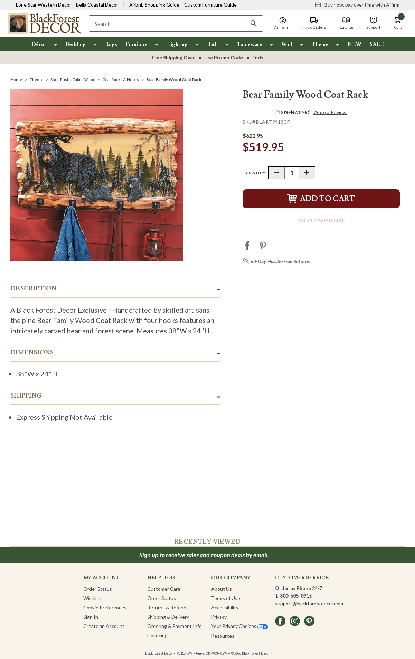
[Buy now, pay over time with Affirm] (357, 5)
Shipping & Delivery (168, 617)
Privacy (219, 617)
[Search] (254, 23)
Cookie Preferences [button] (104, 607)
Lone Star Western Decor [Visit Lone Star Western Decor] (43, 5)
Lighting (177, 44)
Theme (320, 44)
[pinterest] (309, 621)
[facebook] (280, 621)
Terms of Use (225, 598)
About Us (221, 589)
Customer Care (163, 589)
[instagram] (295, 621)
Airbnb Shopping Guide (154, 5)
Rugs (111, 44)
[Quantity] (291, 173)
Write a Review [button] (330, 112)
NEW (354, 44)
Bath (212, 44)
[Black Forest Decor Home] (44, 23)
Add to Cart (321, 199)
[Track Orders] (314, 23)
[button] (398, 23)
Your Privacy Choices (239, 626)
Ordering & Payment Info (174, 626)
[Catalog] (346, 23)
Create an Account (103, 626)
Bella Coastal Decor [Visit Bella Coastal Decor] (97, 5)
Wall (286, 44)
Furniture (136, 44)
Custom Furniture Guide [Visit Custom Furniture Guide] (210, 5)
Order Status (97, 589)
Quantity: (254, 172)
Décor (38, 44)
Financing (157, 635)
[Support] (373, 23)
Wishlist (92, 598)
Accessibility (224, 607)
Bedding (76, 44)
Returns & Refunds (168, 607)
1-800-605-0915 (293, 596)
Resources (222, 636)
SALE (377, 44)
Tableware (249, 44)
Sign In (90, 617)
